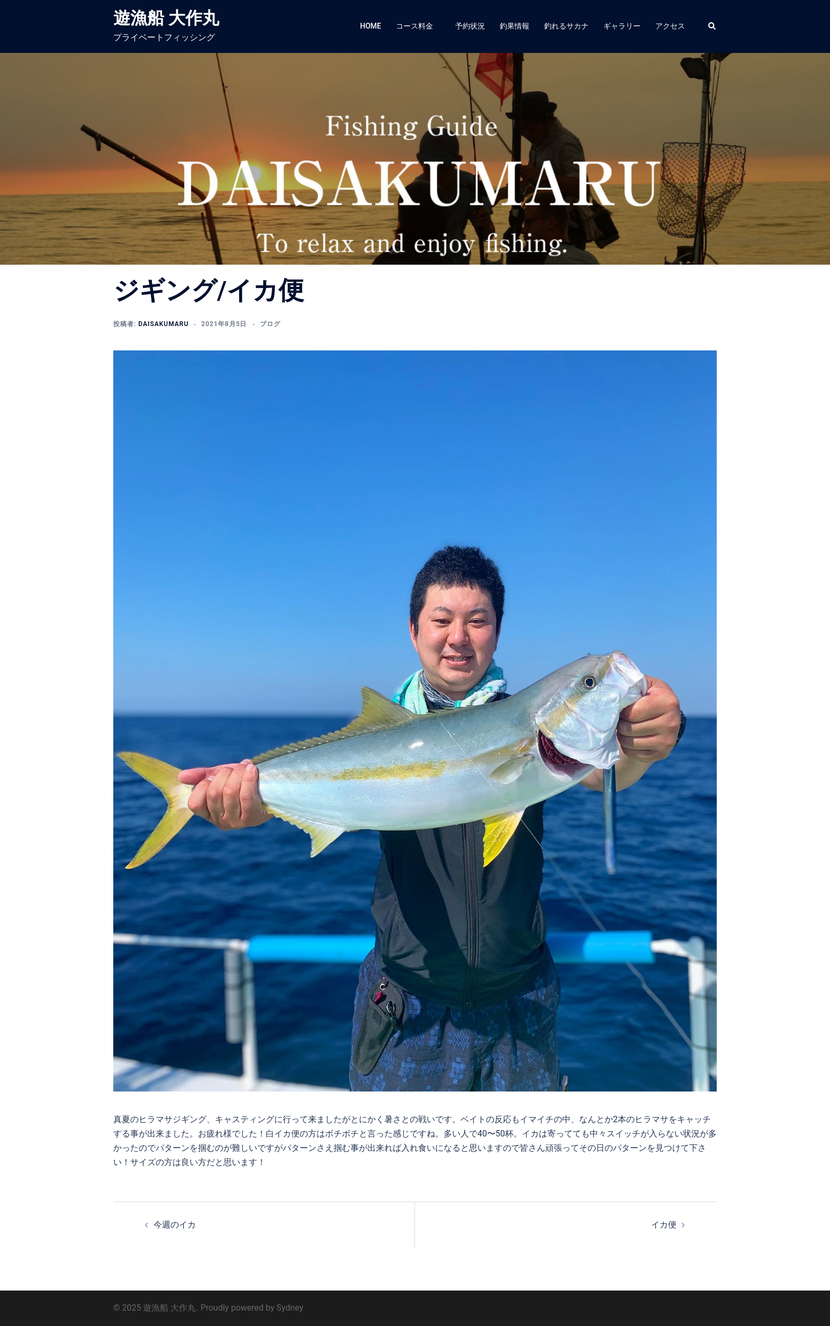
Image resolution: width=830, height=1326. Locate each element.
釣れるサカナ (566, 26)
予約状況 (470, 26)
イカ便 (663, 1225)
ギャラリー (621, 26)
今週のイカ (175, 1225)
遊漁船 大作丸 (166, 18)
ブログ (270, 324)
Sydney (289, 1308)
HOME (370, 26)
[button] (712, 26)
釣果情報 (514, 26)
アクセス (670, 26)
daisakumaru (163, 324)
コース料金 (418, 26)
